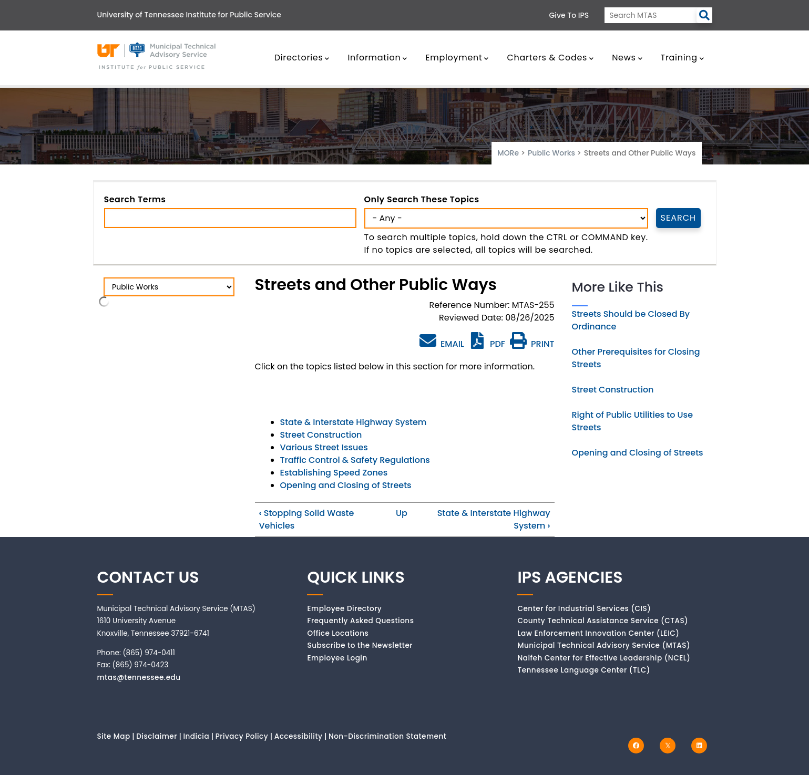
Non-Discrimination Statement (387, 736)
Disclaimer (156, 736)
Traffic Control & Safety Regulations (355, 460)
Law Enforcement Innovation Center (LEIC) (598, 633)
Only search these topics (421, 199)
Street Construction (321, 435)
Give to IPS (569, 15)
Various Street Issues (324, 447)
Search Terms (135, 199)
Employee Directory (344, 609)
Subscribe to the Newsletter (360, 645)
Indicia (196, 736)
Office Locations (337, 633)
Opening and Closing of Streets (346, 485)
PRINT (532, 344)
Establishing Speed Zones (334, 473)
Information (377, 57)
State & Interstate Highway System (353, 422)
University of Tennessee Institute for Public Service (189, 14)
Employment (457, 57)
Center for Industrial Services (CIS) (584, 609)
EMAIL (441, 341)
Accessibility (298, 736)
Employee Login (337, 658)
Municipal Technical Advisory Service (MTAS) (603, 645)
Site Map (113, 736)
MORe (508, 153)
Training (682, 57)
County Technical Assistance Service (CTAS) (602, 621)
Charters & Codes (550, 57)
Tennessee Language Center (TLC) (583, 670)
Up (401, 513)
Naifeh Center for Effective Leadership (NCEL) (603, 658)
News (627, 57)
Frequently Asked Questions (360, 621)
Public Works (551, 153)
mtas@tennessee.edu (139, 678)
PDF (487, 344)
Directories (302, 57)
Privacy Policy (242, 736)
